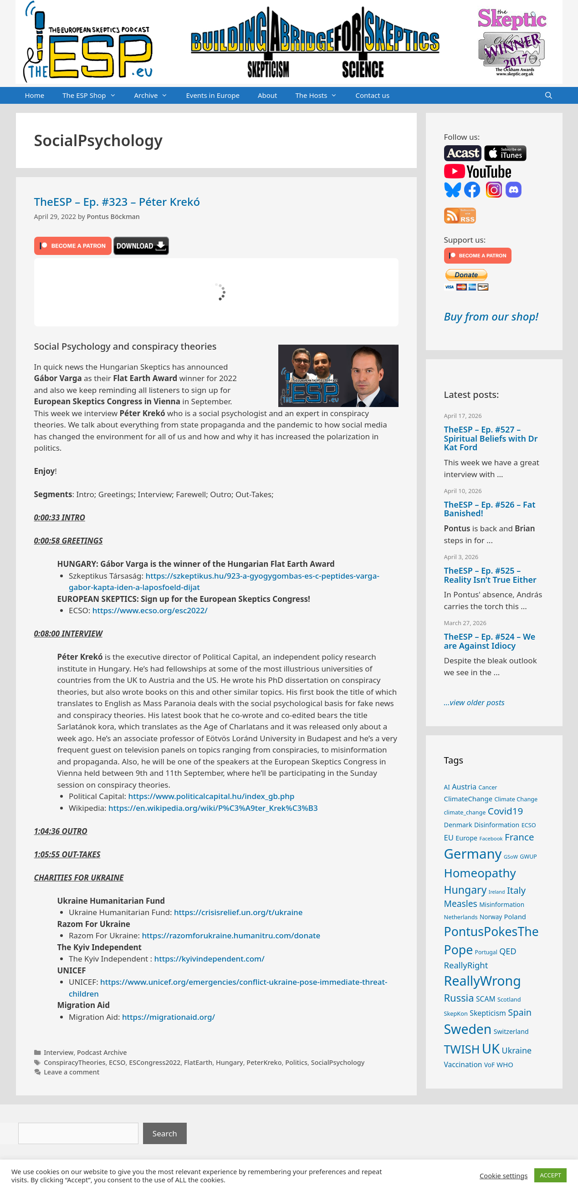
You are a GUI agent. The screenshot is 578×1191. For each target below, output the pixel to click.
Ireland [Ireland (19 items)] (497, 892)
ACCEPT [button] (550, 1175)
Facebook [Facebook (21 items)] (490, 838)
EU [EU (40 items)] (449, 837)
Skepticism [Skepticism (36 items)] (488, 1013)
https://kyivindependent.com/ (209, 958)
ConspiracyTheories (74, 1062)
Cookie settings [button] (503, 1175)
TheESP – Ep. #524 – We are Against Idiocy (490, 641)
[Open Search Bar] (548, 95)
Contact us (372, 95)
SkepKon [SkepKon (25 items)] (456, 1013)
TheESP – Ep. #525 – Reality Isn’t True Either (490, 575)
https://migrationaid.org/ (168, 1017)
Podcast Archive (102, 1052)
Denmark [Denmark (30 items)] (458, 824)
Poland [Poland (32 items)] (515, 916)
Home (35, 95)
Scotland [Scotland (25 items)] (509, 999)
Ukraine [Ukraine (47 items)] (517, 1050)
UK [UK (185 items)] (491, 1048)
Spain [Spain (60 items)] (520, 1012)
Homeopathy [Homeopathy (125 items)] (480, 873)
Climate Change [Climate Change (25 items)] (515, 799)
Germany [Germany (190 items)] (473, 854)
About (267, 95)
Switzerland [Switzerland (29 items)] (511, 1031)
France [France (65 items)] (519, 836)
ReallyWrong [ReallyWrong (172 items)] (482, 980)
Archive (155, 95)
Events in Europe (213, 95)
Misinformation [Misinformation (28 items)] (501, 904)
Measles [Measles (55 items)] (460, 903)
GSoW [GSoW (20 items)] (511, 856)
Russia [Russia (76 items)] (459, 997)
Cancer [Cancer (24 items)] (487, 787)
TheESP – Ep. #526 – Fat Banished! (490, 509)
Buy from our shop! (491, 316)
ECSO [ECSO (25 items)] (529, 825)
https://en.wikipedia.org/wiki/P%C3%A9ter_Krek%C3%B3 (213, 808)
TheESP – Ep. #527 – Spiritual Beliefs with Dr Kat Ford (491, 438)
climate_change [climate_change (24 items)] (465, 812)
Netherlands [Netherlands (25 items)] (461, 917)
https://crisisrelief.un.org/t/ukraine (238, 912)
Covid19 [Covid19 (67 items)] (505, 810)
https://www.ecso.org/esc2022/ (150, 610)
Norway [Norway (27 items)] (491, 917)
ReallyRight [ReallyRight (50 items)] (466, 965)
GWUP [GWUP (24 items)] (528, 856)
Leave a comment (71, 1072)
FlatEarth (198, 1062)
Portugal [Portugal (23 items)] (486, 952)
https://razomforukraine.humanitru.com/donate (231, 935)
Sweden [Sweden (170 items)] (468, 1029)
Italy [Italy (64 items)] (516, 890)
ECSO (117, 1062)
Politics (296, 1062)
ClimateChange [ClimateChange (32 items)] (468, 798)
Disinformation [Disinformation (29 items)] (496, 824)
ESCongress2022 (154, 1062)
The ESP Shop (93, 95)
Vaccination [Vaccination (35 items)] (463, 1064)
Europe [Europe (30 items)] (466, 838)
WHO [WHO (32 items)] (504, 1064)
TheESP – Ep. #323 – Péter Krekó (117, 201)
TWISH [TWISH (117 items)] (462, 1049)
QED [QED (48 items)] (507, 951)
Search (165, 1133)
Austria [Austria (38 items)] (464, 787)
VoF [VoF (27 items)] (489, 1065)
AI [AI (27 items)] (447, 787)
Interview (58, 1052)
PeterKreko (263, 1062)
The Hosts (321, 95)
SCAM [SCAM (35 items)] (486, 999)
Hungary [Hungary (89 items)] (465, 889)
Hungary (229, 1062)
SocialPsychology (338, 1062)
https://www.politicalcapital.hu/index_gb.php (211, 796)
